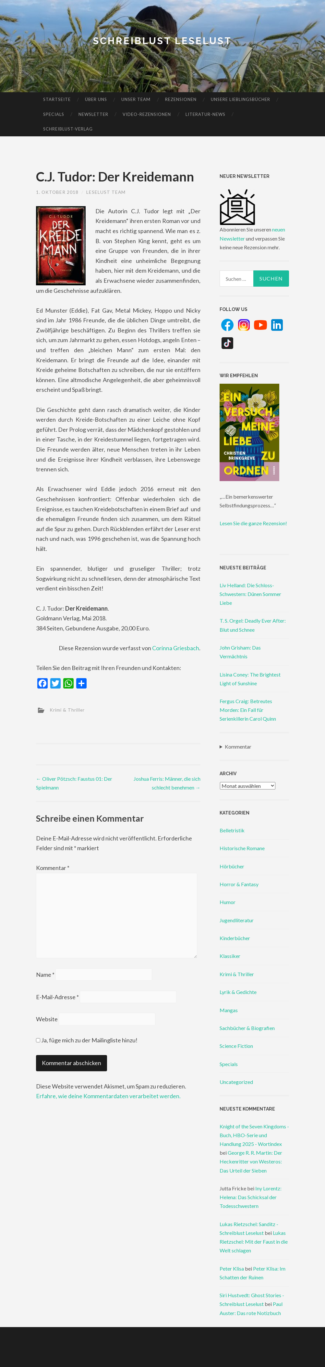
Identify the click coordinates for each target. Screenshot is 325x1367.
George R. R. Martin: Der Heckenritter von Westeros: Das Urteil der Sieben (251, 1161)
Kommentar (52, 867)
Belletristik (232, 830)
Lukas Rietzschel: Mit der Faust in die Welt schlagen (254, 1241)
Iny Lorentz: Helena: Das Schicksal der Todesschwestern (251, 1197)
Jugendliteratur (237, 920)
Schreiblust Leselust (162, 40)
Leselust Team (106, 192)
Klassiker (230, 956)
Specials (53, 114)
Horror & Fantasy (239, 884)
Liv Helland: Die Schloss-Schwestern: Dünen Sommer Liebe (250, 594)
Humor (227, 902)
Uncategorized (236, 1082)
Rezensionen (181, 99)
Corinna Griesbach (175, 648)
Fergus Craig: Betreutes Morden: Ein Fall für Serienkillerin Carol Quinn (248, 710)
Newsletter (93, 114)
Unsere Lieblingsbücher (240, 99)
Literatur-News (205, 114)
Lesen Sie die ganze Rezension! (253, 523)
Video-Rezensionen (147, 114)
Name (45, 975)
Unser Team (135, 99)
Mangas (229, 1010)
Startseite (57, 99)
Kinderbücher (235, 938)
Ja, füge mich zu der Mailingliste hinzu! (87, 1041)
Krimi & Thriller (67, 709)
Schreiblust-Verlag (68, 128)
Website (47, 1020)
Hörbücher (232, 866)
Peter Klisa (232, 1268)
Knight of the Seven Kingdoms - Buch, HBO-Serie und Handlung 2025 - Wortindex (254, 1135)
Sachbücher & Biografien (247, 1028)
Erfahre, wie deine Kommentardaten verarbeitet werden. (108, 1097)
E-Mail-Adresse (57, 998)
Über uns (96, 99)
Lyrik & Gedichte (238, 992)
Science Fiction (236, 1046)
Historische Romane (242, 848)
